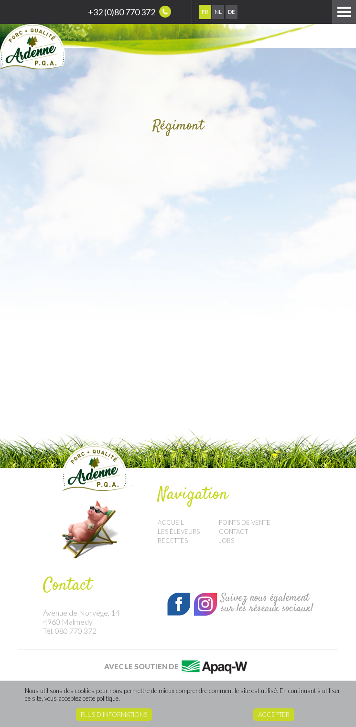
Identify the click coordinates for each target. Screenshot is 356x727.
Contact (233, 531)
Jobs (226, 540)
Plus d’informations (114, 714)
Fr (205, 11)
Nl (218, 11)
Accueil (171, 522)
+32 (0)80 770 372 (129, 12)
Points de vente (244, 522)
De (231, 11)
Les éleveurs (179, 531)
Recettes (173, 540)
